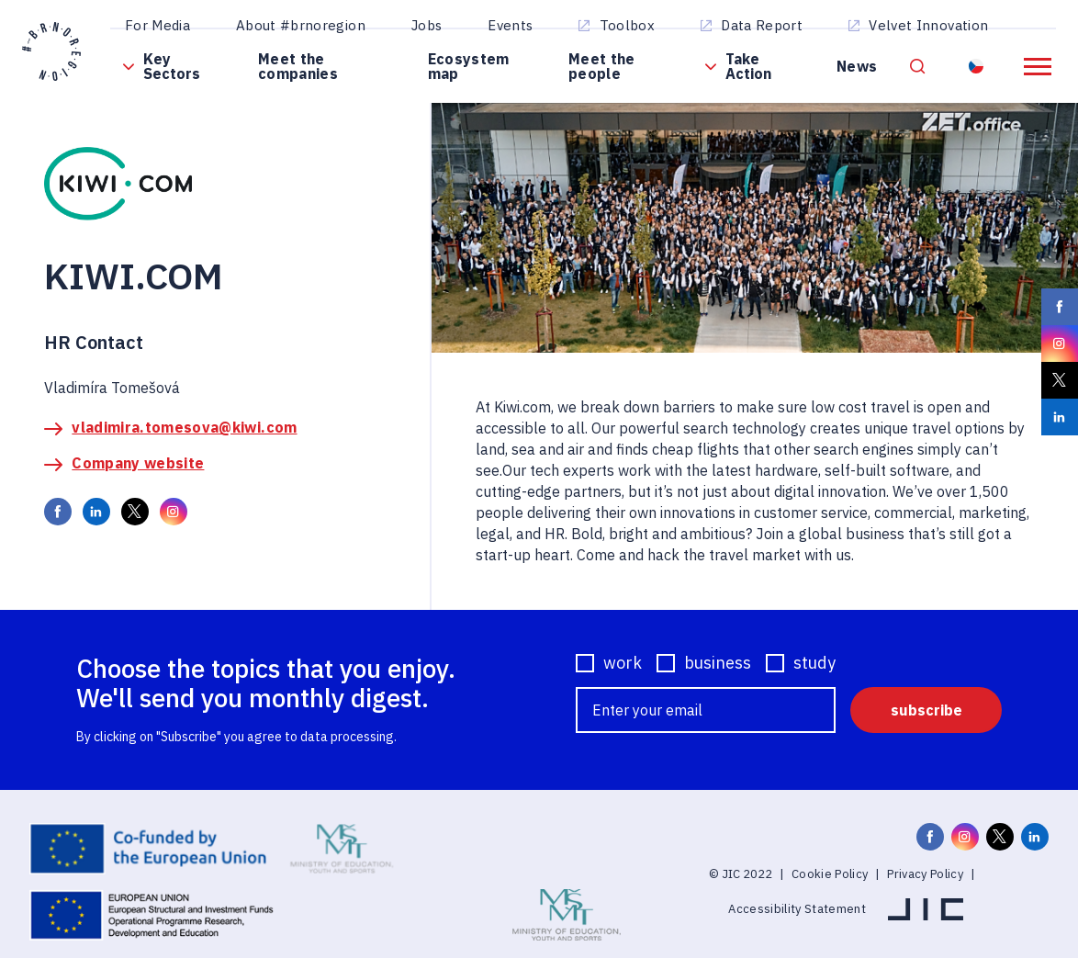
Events (510, 25)
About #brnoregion (300, 25)
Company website (138, 463)
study (814, 663)
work (622, 663)
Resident (977, 66)
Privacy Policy (925, 874)
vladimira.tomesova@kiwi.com (184, 427)
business (717, 663)
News (857, 66)
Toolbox (627, 25)
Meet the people (601, 66)
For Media (157, 25)
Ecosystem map (469, 66)
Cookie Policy (830, 874)
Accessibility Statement (797, 909)
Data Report (762, 25)
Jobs (426, 25)
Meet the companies (298, 66)
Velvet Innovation (928, 25)
